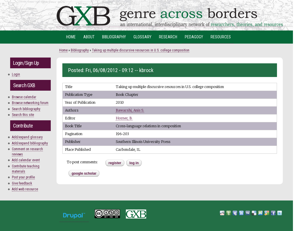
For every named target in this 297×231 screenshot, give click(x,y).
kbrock (146, 70)
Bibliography (114, 37)
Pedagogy (194, 37)
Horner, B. (124, 118)
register (114, 163)
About (89, 37)
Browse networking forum (30, 103)
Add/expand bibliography (30, 143)
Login (16, 74)
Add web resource (25, 189)
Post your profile (23, 177)
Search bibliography (26, 109)
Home (71, 37)
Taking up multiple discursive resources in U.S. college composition (140, 50)
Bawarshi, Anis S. (130, 110)
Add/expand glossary (27, 137)
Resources (221, 37)
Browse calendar (24, 97)
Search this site (23, 115)
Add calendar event (26, 160)
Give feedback (22, 183)
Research (168, 37)
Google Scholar (84, 173)
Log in (134, 163)
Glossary (142, 37)
